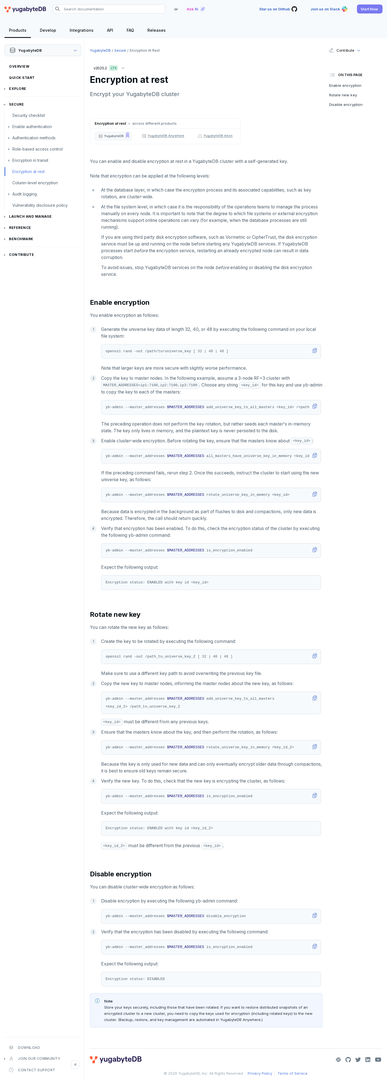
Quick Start (22, 78)
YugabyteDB (100, 50)
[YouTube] (378, 1060)
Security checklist (28, 115)
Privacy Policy (260, 1073)
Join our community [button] (34, 1058)
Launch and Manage (30, 216)
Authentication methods (34, 137)
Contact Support (32, 1070)
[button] (370, 8)
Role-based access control (37, 149)
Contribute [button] (341, 50)
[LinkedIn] (367, 1060)
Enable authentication (32, 126)
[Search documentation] (109, 8)
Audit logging (24, 194)
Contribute (21, 255)
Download (24, 1047)
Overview (19, 66)
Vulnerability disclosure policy (40, 205)
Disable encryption (346, 104)
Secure (16, 104)
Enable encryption (345, 85)
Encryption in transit (30, 160)
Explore (17, 89)
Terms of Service (292, 1073)
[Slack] (338, 1060)
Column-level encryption (35, 182)
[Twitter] (358, 1060)
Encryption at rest (28, 171)
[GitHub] (348, 1060)
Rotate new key (343, 95)
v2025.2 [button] (110, 67)
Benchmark (21, 239)
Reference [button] (20, 228)
